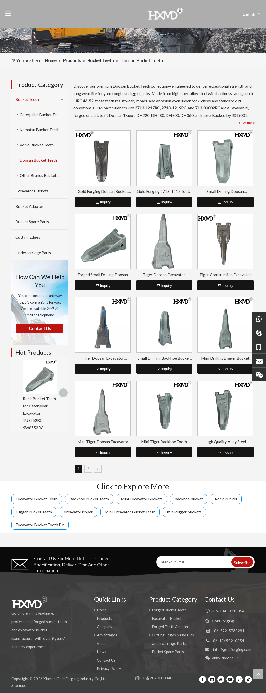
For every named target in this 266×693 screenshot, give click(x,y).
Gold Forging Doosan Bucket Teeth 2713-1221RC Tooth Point (103, 191)
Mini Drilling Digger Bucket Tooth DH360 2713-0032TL (225, 358)
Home (102, 610)
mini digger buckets (184, 511)
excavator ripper (78, 511)
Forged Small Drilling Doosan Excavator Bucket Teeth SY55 (103, 274)
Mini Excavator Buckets (142, 498)
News (101, 651)
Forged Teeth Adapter (170, 626)
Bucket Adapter (29, 206)
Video (102, 643)
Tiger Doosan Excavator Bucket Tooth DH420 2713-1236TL (163, 274)
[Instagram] (230, 679)
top (258, 674)
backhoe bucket (189, 498)
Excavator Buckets (31, 190)
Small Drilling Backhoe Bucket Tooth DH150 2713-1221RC (164, 358)
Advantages (107, 635)
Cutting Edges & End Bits (173, 635)
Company (104, 626)
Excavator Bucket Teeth (37, 498)
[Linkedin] (211, 679)
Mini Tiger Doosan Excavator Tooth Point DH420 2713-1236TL (102, 441)
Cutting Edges (27, 237)
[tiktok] (248, 679)
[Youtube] (220, 679)
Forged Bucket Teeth (169, 610)
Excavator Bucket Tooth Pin (40, 524)
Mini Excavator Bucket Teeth (130, 511)
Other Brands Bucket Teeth (43, 175)
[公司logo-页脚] (29, 602)
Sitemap (18, 685)
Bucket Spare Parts (32, 221)
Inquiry (103, 202)
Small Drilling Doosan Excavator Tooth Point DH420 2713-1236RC (225, 191)
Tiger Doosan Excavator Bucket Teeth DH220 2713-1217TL (103, 358)
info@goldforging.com (232, 649)
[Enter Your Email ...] (193, 562)
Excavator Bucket (167, 618)
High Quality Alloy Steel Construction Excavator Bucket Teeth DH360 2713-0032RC (225, 441)
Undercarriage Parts (33, 252)
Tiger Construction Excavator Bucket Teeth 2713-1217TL (225, 274)
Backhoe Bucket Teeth (89, 498)
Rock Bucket (226, 498)
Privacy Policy (109, 668)
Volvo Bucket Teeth (37, 144)
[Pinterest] (239, 679)
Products (104, 618)
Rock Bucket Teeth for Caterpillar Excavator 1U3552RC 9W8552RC (39, 413)
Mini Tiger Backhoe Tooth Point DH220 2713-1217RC (163, 441)
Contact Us (106, 660)
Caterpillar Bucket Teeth (41, 114)
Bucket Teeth (27, 99)
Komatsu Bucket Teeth (39, 129)
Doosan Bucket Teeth (38, 160)
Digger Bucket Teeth (34, 511)
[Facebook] (202, 679)
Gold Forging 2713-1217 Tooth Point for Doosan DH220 (164, 191)
